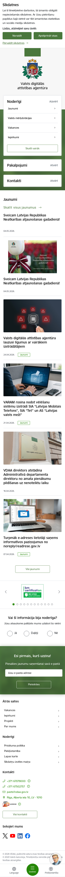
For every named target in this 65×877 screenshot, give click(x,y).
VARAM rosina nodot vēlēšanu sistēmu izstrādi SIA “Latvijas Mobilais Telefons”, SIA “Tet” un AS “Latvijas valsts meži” (32, 408)
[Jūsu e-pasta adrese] (33, 673)
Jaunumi (24, 354)
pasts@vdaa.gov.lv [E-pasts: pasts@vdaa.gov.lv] (17, 792)
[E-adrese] (9, 804)
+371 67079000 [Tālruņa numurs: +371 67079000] (16, 781)
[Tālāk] (59, 592)
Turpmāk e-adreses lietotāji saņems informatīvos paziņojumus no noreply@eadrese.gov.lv (30, 542)
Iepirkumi (9, 715)
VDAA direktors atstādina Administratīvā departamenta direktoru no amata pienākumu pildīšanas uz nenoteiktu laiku (27, 476)
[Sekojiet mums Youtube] (12, 836)
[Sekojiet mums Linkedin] (20, 835)
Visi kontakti (20, 814)
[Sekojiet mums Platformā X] (5, 835)
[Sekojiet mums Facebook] (27, 835)
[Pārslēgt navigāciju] (33, 870)
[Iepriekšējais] (6, 592)
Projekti (8, 721)
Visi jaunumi (33, 569)
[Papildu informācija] (29, 781)
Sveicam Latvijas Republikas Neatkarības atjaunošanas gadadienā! (31, 217)
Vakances (9, 710)
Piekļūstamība (12, 751)
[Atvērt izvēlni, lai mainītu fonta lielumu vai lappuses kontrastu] (51, 871)
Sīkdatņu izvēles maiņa (17, 761)
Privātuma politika (14, 745)
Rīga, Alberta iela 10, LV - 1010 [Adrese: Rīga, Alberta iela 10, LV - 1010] (24, 797)
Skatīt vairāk (32, 148)
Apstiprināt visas (47, 35)
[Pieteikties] (33, 684)
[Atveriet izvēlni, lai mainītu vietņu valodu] (14, 871)
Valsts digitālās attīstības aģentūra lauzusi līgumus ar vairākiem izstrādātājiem (29, 342)
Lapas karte (11, 756)
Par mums (10, 726)
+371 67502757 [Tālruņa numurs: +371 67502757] (16, 786)
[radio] (12, 633)
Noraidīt (17, 35)
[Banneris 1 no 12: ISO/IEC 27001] (32, 591)
